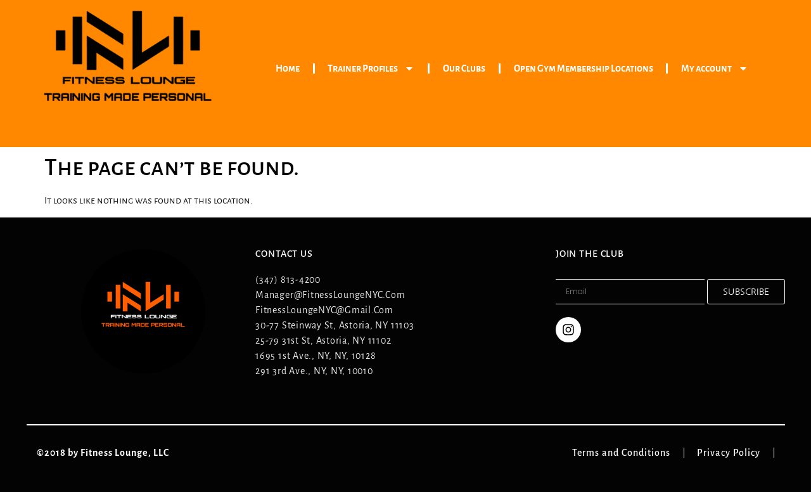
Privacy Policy (735, 453)
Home (288, 68)
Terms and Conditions (628, 453)
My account (714, 68)
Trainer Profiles (371, 68)
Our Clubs (464, 68)
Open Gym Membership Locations (583, 68)
